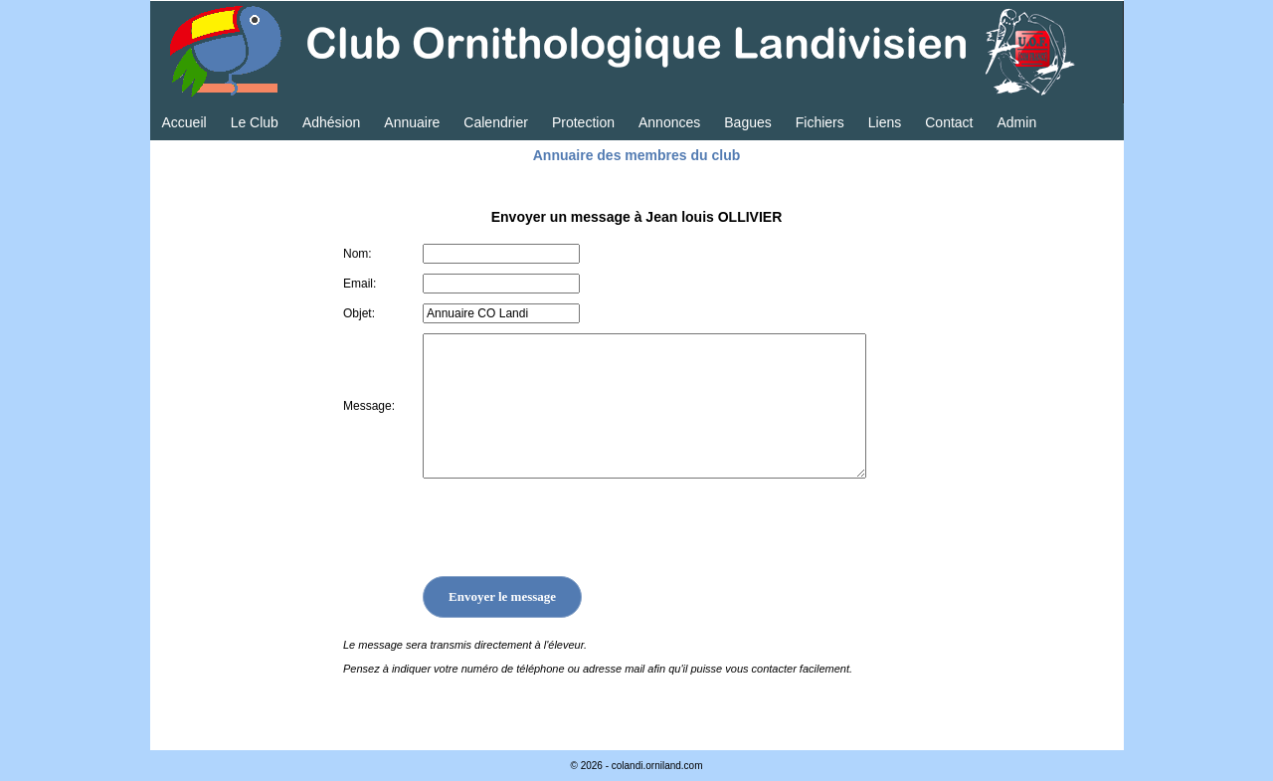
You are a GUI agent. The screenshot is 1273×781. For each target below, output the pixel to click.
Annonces (669, 122)
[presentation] (574, 527)
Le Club (254, 122)
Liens (884, 122)
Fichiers (820, 122)
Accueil (184, 122)
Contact (949, 122)
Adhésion (331, 122)
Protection (583, 122)
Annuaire (412, 122)
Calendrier (495, 122)
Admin (1016, 122)
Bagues (747, 122)
